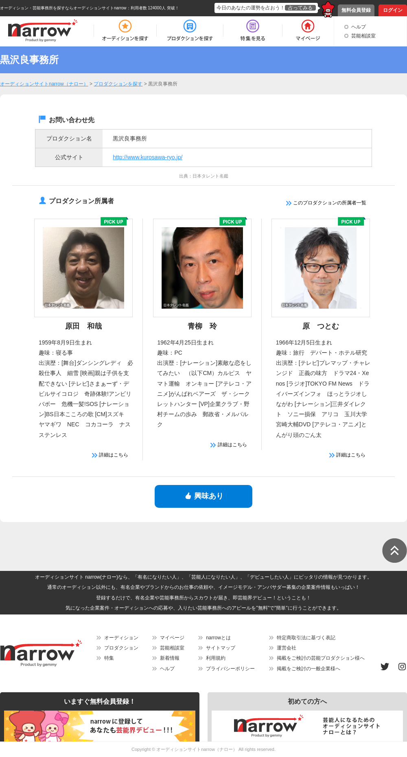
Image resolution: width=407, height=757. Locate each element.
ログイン (393, 10)
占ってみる (300, 8)
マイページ (172, 638)
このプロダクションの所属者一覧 (326, 203)
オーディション (121, 638)
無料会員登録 (356, 10)
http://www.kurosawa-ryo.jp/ (147, 157)
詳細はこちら (110, 455)
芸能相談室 (363, 36)
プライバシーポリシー (230, 668)
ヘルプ (358, 27)
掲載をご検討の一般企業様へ (308, 668)
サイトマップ (220, 648)
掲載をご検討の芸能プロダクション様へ (321, 658)
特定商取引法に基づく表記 (306, 638)
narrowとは (218, 638)
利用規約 (215, 658)
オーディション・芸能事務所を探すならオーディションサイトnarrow (63, 8)
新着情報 (169, 658)
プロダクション (121, 648)
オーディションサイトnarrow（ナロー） (196, 749)
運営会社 (286, 648)
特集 (109, 658)
